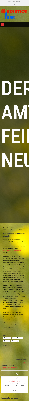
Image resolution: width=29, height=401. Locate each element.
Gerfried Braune (14, 381)
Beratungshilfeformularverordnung (12, 251)
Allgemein (20, 230)
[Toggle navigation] (2, 24)
